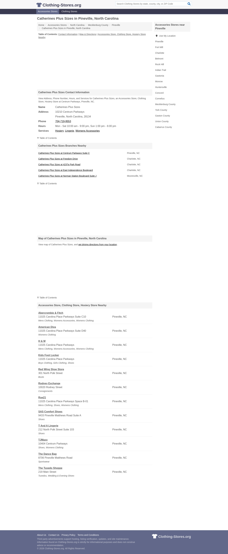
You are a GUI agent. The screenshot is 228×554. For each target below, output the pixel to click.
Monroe (159, 81)
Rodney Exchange (49, 383)
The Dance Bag (47, 454)
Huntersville (161, 87)
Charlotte (159, 53)
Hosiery (59, 130)
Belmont (159, 58)
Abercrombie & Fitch (50, 313)
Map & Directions (87, 34)
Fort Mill (159, 47)
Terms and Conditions (88, 535)
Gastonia (159, 75)
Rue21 (42, 397)
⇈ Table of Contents (47, 138)
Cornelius (160, 98)
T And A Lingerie (48, 425)
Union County (162, 121)
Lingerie (69, 130)
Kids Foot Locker (48, 355)
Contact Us (53, 535)
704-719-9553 (63, 121)
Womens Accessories (88, 130)
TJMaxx (43, 439)
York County (161, 110)
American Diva (47, 327)
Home (41, 25)
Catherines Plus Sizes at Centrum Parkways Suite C (64, 153)
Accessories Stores (47, 11)
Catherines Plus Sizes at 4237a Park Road (59, 164)
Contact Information (68, 34)
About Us (41, 535)
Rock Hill (159, 64)
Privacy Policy (68, 535)
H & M (41, 341)
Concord (159, 93)
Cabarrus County (163, 127)
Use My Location (165, 36)
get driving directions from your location (97, 244)
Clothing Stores (69, 11)
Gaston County (162, 115)
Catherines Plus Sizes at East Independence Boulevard (65, 170)
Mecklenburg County (165, 104)
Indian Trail (160, 70)
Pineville (159, 41)
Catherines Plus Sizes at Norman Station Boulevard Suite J (67, 176)
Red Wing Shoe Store (51, 369)
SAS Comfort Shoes (50, 411)
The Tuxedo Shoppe (50, 468)
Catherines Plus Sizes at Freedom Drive (58, 159)
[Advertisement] (94, 64)
